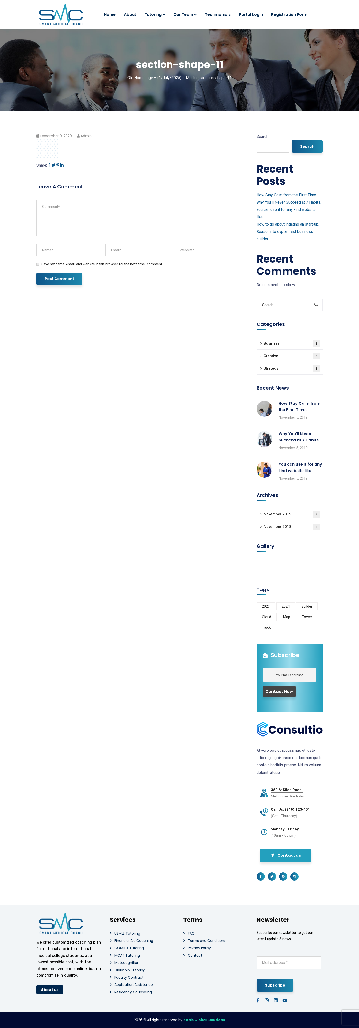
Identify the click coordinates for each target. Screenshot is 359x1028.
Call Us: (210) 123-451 (290, 809)
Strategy (292, 368)
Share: (41, 165)
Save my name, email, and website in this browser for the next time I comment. (102, 264)
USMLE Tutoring (127, 933)
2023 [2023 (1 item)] (266, 606)
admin (86, 135)
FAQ (191, 933)
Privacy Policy (199, 948)
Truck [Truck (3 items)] (266, 627)
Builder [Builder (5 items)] (307, 606)
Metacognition (126, 962)
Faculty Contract (129, 977)
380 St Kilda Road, (287, 790)
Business (292, 343)
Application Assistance (133, 984)
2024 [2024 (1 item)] (286, 606)
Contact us (285, 855)
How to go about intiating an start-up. (288, 224)
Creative (292, 356)
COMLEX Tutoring (129, 948)
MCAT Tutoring (127, 955)
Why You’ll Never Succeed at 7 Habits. (289, 202)
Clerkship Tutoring (129, 970)
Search (262, 136)
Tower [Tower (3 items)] (307, 617)
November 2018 (292, 527)
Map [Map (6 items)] (286, 617)
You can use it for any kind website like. (300, 468)
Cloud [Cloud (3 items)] (266, 617)
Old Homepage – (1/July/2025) (154, 77)
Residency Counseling (133, 992)
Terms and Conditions (207, 940)
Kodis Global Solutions (204, 1019)
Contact (195, 955)
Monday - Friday (285, 829)
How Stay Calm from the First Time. (287, 195)
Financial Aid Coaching (133, 940)
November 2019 (292, 514)
